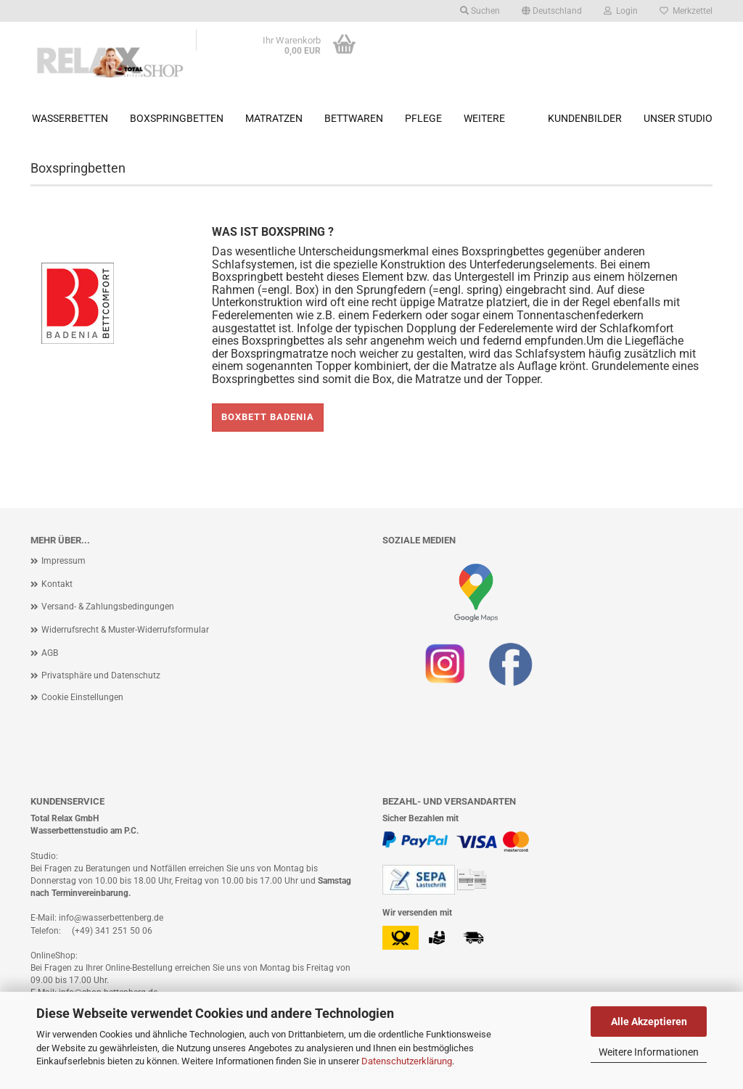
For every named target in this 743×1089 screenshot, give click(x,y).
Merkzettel (686, 11)
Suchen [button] (480, 11)
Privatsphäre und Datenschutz (100, 675)
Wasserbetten (70, 118)
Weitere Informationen (649, 1052)
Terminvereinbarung (90, 893)
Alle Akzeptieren (649, 1021)
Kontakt (57, 584)
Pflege (423, 118)
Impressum (63, 561)
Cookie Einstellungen (82, 697)
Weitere (484, 118)
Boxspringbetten (176, 118)
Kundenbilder (585, 118)
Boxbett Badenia (267, 416)
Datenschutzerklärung (406, 1061)
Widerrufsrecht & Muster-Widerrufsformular (125, 630)
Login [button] (621, 11)
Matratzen (274, 118)
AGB (49, 653)
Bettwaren (353, 118)
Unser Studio (678, 118)
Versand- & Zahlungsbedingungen (107, 606)
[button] (552, 11)
